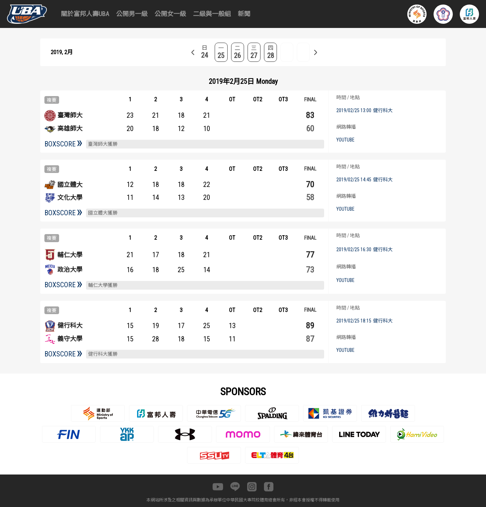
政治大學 (70, 269)
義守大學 (70, 338)
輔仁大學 (70, 255)
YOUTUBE (345, 140)
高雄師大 (70, 128)
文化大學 (70, 197)
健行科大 (70, 325)
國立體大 (70, 184)
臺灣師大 (70, 115)
